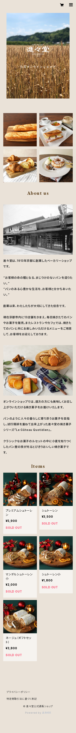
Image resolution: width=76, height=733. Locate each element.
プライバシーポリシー (18, 691)
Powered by (38, 712)
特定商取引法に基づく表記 (21, 698)
